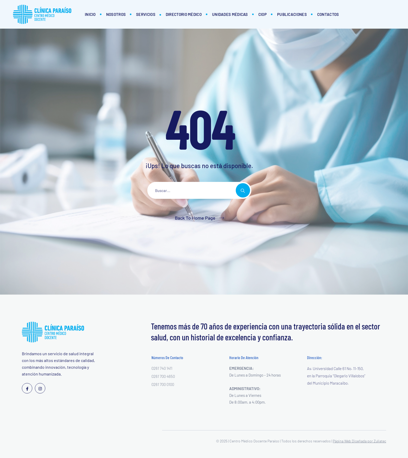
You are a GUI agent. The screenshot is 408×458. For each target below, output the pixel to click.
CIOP (262, 14)
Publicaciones (292, 14)
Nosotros (116, 14)
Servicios (145, 14)
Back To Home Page (195, 218)
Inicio (90, 14)
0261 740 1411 (161, 368)
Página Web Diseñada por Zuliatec (359, 441)
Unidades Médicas (230, 14)
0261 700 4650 (163, 376)
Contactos (328, 14)
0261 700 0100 (162, 384)
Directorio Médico (184, 14)
